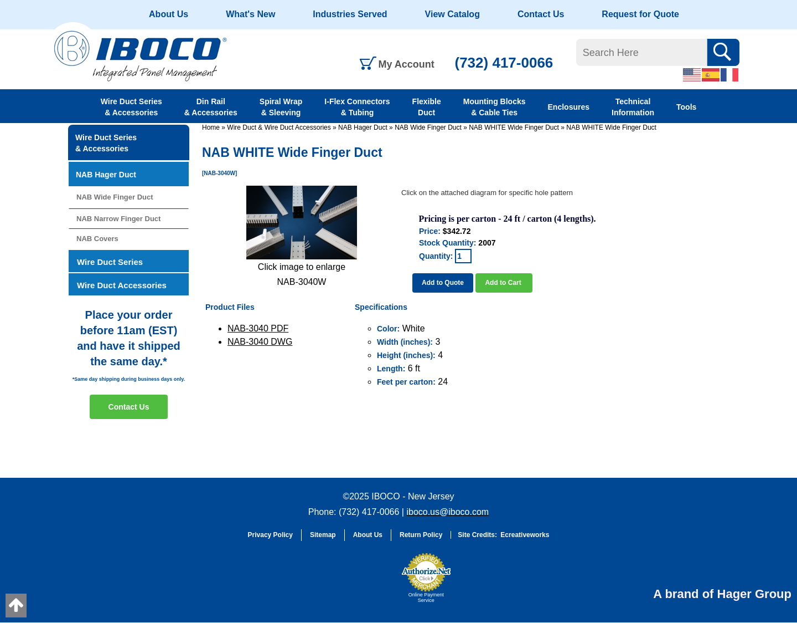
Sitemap (323, 535)
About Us (168, 14)
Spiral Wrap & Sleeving (281, 107)
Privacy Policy (270, 535)
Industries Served (350, 14)
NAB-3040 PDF (257, 328)
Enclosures (568, 107)
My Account (406, 64)
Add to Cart (504, 283)
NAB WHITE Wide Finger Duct (514, 127)
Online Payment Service (426, 597)
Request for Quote (640, 14)
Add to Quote (443, 283)
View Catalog (452, 14)
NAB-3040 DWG (259, 341)
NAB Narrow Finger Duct (118, 219)
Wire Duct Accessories (122, 285)
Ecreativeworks (524, 535)
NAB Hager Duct (362, 127)
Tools (686, 107)
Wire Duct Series (110, 262)
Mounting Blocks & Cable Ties (494, 107)
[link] (368, 583)
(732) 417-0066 (504, 62)
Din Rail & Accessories (210, 107)
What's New (250, 14)
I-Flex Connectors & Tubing (357, 107)
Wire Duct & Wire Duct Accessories (278, 127)
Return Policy (421, 535)
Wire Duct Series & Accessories (131, 107)
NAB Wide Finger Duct (428, 127)
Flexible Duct (426, 107)
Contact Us (540, 14)
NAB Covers (97, 238)
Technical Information (633, 107)
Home (211, 127)
